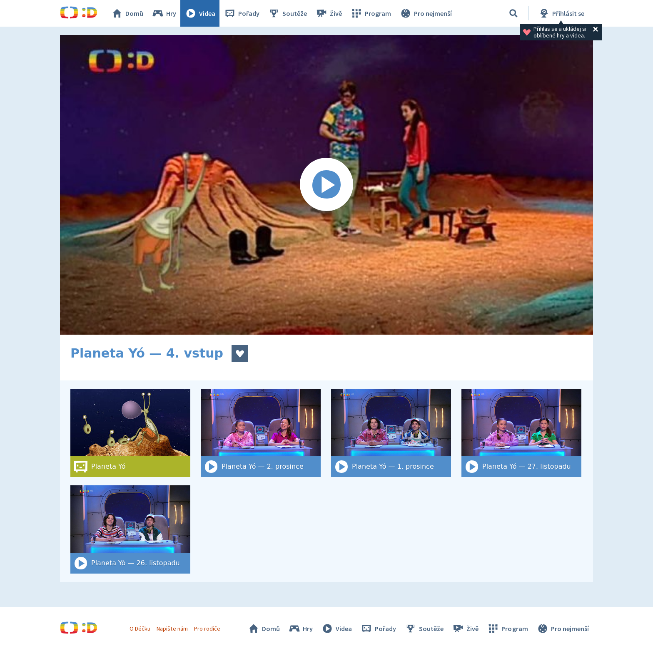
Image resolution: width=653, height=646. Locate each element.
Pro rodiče (207, 628)
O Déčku (140, 628)
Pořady (241, 13)
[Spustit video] (326, 185)
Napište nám (172, 628)
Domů (127, 13)
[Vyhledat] (513, 13)
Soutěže (287, 13)
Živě (328, 13)
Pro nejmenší (425, 13)
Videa (199, 13)
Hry (164, 13)
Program (370, 13)
